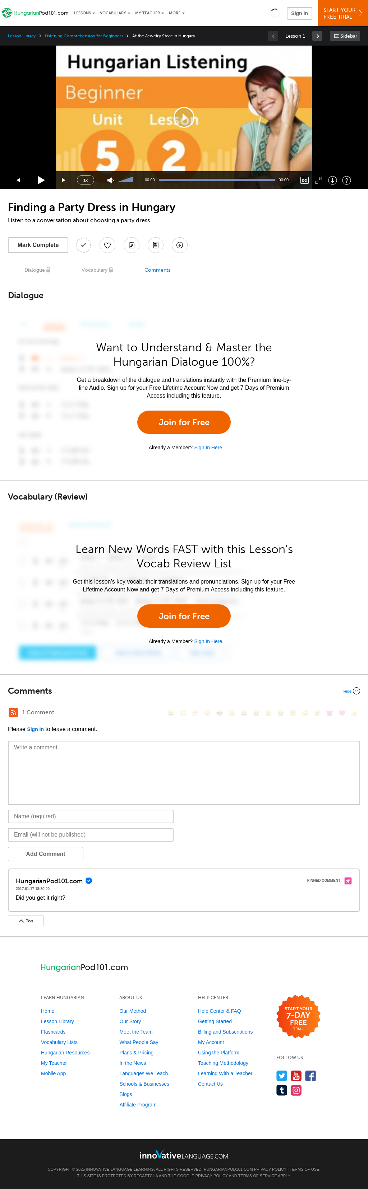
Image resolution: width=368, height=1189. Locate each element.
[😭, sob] (281, 713)
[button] (275, 13)
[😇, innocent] (293, 713)
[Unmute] (110, 180)
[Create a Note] (131, 245)
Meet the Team (135, 1032)
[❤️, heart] (342, 713)
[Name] (91, 816)
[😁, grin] (195, 713)
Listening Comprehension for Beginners (84, 35)
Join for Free (184, 422)
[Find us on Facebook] (310, 1075)
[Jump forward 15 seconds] (64, 180)
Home (47, 1011)
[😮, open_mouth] (317, 713)
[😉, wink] (268, 713)
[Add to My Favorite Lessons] (107, 245)
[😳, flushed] (183, 713)
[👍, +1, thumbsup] (354, 713)
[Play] (41, 180)
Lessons (82, 13)
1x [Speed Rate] (85, 180)
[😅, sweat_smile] (256, 713)
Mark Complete (38, 245)
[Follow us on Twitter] (282, 1075)
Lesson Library (22, 35)
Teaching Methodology (223, 1063)
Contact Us (210, 1084)
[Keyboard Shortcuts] (346, 180)
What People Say (138, 1042)
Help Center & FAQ (219, 1011)
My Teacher (147, 13)
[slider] (125, 180)
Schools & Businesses (144, 1084)
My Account (211, 1042)
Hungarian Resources (65, 1052)
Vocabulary (113, 13)
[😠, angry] (232, 713)
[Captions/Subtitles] (304, 180)
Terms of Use (304, 1169)
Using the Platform (218, 1052)
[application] (184, 117)
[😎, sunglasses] (219, 713)
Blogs (125, 1094)
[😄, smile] (171, 713)
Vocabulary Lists (59, 1042)
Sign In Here (208, 447)
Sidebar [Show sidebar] (348, 36)
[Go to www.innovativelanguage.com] (184, 1154)
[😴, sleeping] (305, 713)
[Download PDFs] (156, 245)
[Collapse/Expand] (184, 691)
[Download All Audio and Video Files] (180, 245)
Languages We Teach (143, 1073)
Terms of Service (257, 1176)
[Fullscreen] (318, 180)
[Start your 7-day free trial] (298, 1017)
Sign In (299, 13)
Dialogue (34, 270)
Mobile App (53, 1073)
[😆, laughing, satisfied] (244, 713)
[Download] (332, 180)
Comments (157, 270)
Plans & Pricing (136, 1052)
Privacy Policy (270, 1169)
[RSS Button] (13, 712)
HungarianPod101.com (228, 1169)
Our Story (130, 1021)
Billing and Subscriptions (225, 1032)
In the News (132, 1063)
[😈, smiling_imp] (329, 713)
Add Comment (45, 854)
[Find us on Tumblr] (282, 1090)
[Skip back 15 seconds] (19, 180)
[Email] (91, 835)
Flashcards (53, 1032)
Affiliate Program (137, 1105)
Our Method (132, 1011)
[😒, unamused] (207, 713)
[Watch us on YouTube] (296, 1075)
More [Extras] (174, 13)
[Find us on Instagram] (296, 1090)
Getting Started (215, 1021)
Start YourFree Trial (343, 13)
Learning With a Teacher (225, 1073)
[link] (317, 36)
